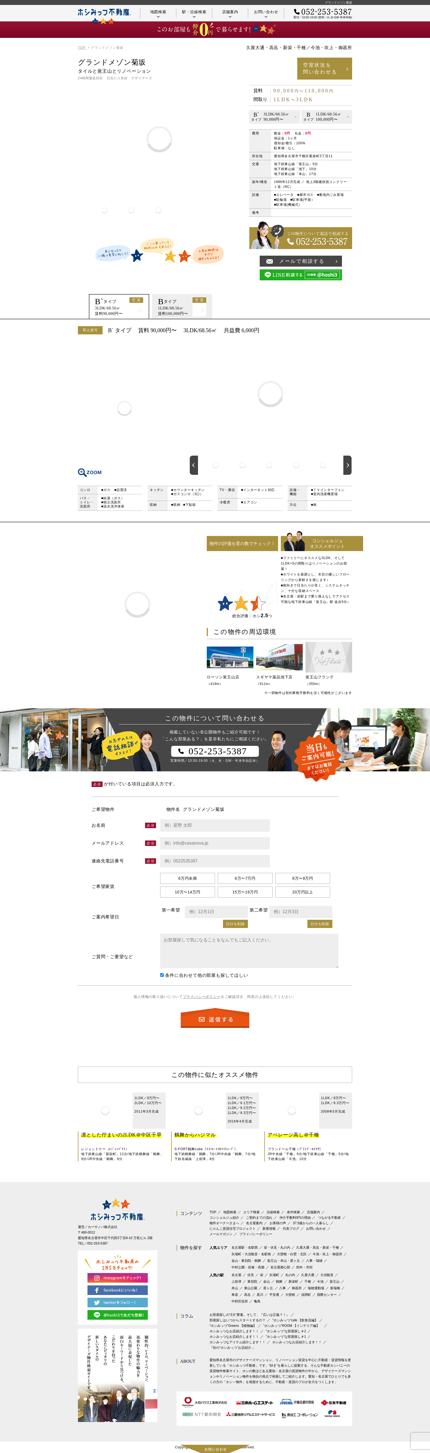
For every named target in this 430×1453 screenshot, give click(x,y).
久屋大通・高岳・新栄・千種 (317, 1247)
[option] (104, 210)
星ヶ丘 (268, 1288)
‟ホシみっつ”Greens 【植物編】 (233, 1326)
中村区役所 (239, 1301)
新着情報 (269, 1229)
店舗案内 (230, 14)
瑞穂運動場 (316, 1288)
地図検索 (158, 14)
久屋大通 (307, 1275)
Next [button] (347, 465)
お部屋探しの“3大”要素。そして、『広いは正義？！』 (249, 1315)
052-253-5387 (97, 1243)
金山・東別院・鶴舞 (246, 1261)
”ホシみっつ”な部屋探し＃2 (286, 1331)
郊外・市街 (304, 1267)
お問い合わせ (266, 14)
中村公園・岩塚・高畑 (247, 1267)
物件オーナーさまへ (224, 1223)
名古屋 (236, 1275)
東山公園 (250, 1288)
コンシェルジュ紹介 (224, 1218)
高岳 (247, 1295)
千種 (307, 1281)
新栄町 (293, 1281)
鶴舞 (279, 1281)
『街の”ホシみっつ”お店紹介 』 (232, 1348)
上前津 (236, 1281)
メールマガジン (221, 1234)
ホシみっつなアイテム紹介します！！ (237, 1342)
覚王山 (335, 1281)
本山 (234, 1288)
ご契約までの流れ (259, 1218)
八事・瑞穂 (314, 1261)
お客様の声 (278, 1223)
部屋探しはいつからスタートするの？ (237, 1320)
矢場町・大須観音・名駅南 (251, 1254)
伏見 (250, 1275)
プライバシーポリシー (202, 997)
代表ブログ (291, 1229)
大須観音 (326, 1275)
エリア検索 (251, 1212)
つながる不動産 (329, 1218)
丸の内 (290, 1275)
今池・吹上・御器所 (327, 1254)
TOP (213, 1212)
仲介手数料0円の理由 (295, 1218)
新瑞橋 (335, 1288)
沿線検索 (273, 1212)
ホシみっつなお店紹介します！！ (234, 1331)
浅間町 (306, 1295)
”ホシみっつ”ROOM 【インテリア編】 (293, 1326)
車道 (234, 1295)
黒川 (260, 1295)
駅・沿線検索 (194, 14)
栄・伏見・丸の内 (277, 1247)
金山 (266, 1281)
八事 (282, 1288)
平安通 (274, 1295)
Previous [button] (194, 465)
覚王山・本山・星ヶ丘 (283, 1261)
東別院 (252, 1281)
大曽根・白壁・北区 (292, 1254)
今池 (320, 1281)
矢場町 (274, 1275)
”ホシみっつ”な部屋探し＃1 (286, 1337)
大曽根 (290, 1295)
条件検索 (293, 1212)
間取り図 (124, 408)
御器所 (297, 1288)
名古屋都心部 (280, 1267)
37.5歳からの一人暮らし (311, 1223)
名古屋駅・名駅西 (244, 1247)
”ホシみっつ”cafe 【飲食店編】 (295, 1320)
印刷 (345, 330)
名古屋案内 (254, 1223)
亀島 (257, 1301)
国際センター (327, 1295)
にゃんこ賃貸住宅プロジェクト (233, 1229)
